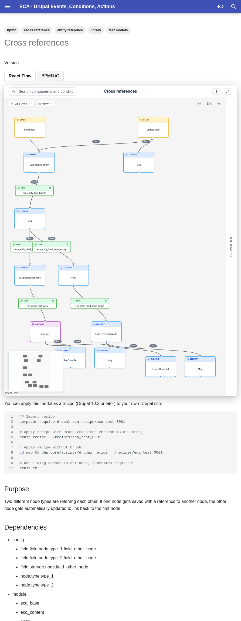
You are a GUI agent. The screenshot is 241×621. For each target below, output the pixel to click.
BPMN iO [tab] (50, 76)
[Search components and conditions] (42, 91)
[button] (29, 127)
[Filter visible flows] (21, 104)
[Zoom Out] (199, 104)
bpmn (11, 30)
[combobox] (42, 91)
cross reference (37, 30)
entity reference (70, 30)
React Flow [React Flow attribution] (11, 393)
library (95, 30)
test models (118, 30)
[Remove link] (50, 188)
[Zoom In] (218, 104)
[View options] (45, 104)
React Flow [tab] (20, 76)
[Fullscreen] (227, 91)
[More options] (216, 91)
